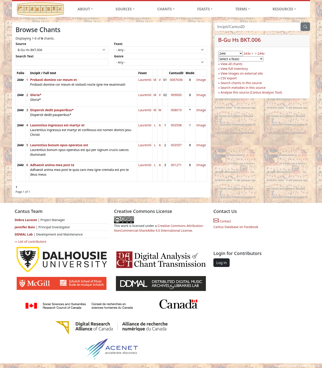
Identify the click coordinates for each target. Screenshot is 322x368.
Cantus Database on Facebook (235, 227)
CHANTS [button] (164, 9)
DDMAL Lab (24, 234)
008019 (176, 110)
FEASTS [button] (203, 9)
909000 (176, 95)
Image (201, 80)
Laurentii (144, 80)
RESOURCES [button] (283, 9)
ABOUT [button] (83, 9)
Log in (221, 262)
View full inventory (234, 68)
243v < (248, 53)
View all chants (232, 64)
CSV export (229, 78)
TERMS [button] (241, 9)
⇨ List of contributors (30, 241)
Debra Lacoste (26, 220)
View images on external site (242, 73)
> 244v (260, 53)
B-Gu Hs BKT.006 (239, 39)
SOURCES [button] (124, 9)
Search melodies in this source (243, 87)
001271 (176, 165)
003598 (176, 125)
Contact (222, 221)
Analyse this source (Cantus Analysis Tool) (251, 92)
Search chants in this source (241, 83)
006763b (176, 80)
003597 (176, 145)
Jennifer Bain (25, 227)
